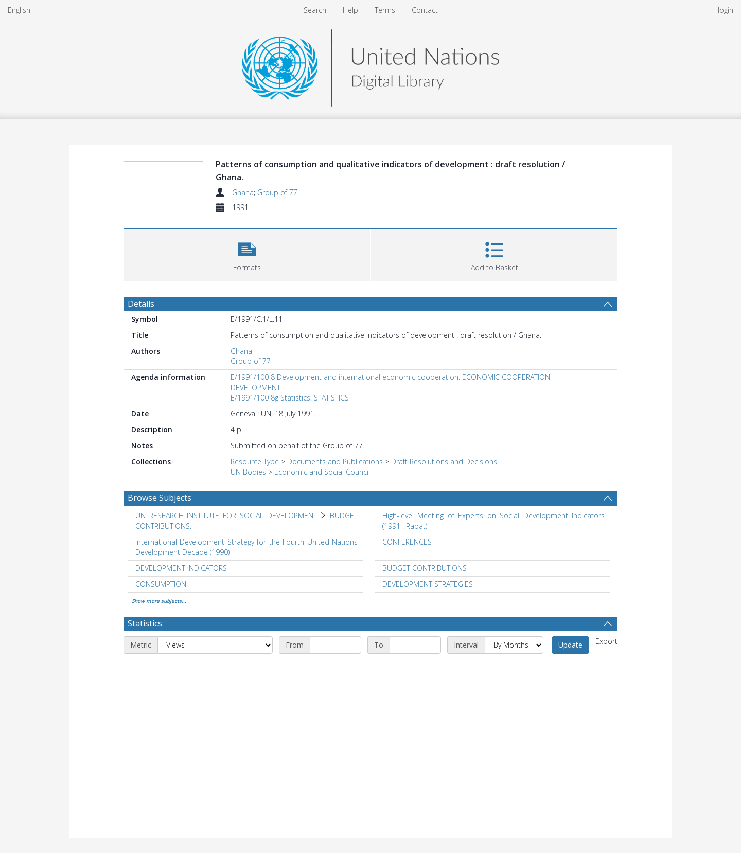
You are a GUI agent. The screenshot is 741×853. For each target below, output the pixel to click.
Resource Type (255, 461)
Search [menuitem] (315, 10)
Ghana (243, 192)
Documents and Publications (335, 461)
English (19, 10)
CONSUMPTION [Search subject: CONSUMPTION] (160, 584)
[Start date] (335, 645)
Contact (425, 10)
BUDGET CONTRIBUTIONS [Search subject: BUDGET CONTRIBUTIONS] (424, 568)
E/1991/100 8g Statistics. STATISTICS (290, 398)
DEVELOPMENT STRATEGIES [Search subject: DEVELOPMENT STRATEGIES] (427, 584)
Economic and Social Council (322, 472)
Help (350, 10)
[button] (246, 253)
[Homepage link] (370, 65)
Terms (385, 10)
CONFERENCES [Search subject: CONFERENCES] (407, 542)
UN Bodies (248, 472)
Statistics (145, 623)
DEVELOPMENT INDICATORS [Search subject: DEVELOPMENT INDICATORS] (181, 568)
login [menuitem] (725, 10)
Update (570, 645)
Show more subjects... (159, 600)
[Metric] (215, 645)
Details (141, 303)
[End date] (415, 645)
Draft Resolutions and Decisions (444, 461)
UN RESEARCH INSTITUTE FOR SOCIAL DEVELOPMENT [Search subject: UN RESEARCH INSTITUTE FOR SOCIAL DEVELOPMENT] (226, 515)
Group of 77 (277, 192)
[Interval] (514, 645)
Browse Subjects (159, 497)
